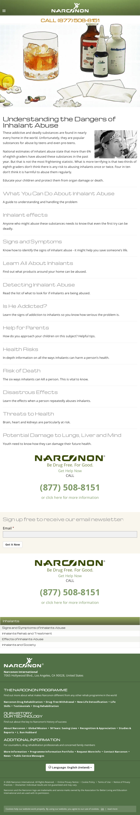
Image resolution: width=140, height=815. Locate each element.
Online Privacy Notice (68, 782)
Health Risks (20, 349)
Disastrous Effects (30, 392)
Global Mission (37, 728)
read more (112, 808)
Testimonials (21, 706)
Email (7, 528)
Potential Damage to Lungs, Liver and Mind (62, 435)
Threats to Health (28, 413)
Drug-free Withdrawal (60, 702)
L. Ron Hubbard (27, 732)
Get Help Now (70, 470)
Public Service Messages (29, 755)
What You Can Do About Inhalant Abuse (59, 193)
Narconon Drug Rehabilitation (23, 702)
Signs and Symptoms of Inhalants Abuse (33, 627)
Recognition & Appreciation (98, 728)
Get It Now (12, 544)
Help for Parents (26, 327)
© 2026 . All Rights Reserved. (29, 782)
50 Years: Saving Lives (63, 728)
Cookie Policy (88, 782)
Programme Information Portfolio (52, 751)
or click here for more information (70, 497)
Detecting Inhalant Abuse (39, 284)
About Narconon (14, 728)
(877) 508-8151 (70, 487)
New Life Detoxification (92, 702)
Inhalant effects (25, 215)
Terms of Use (104, 782)
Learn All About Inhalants (38, 263)
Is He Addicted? (25, 306)
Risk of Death (22, 370)
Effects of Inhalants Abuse (22, 639)
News (7, 755)
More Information (15, 751)
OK (102, 808)
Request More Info (89, 751)
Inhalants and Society (19, 644)
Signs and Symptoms (32, 241)
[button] (70, 769)
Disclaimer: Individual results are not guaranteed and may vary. (46, 784)
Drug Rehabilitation (46, 706)
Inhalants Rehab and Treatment (27, 633)
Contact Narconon (115, 751)
